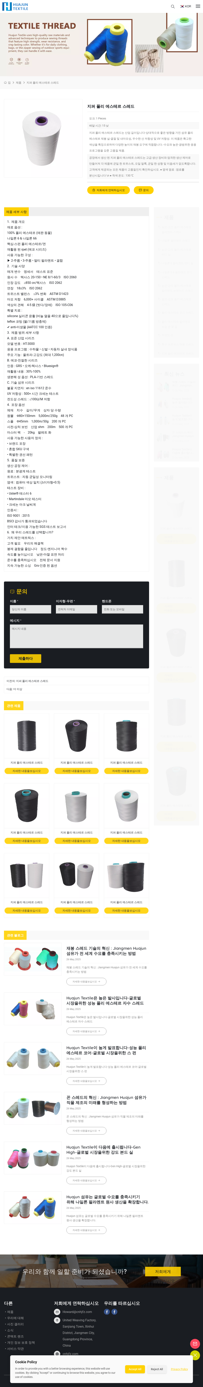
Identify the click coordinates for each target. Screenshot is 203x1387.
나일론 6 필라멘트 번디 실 (175, 263)
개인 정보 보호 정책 (19, 1346)
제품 (18, 82)
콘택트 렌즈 (14, 1339)
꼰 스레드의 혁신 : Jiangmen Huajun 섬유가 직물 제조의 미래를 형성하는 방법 (106, 1103)
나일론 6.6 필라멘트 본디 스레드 (175, 274)
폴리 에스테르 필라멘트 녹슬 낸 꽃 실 (174, 323)
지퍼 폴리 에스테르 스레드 (43, 82)
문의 (144, 190)
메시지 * (15, 624)
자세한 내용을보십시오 (26, 773)
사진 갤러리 (14, 1327)
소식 (8, 1333)
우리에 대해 (14, 1321)
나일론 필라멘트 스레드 (174, 240)
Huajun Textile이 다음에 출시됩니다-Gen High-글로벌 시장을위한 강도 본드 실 (103, 1153)
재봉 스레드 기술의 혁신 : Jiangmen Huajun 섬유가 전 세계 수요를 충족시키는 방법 (106, 954)
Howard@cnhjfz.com (77, 1315)
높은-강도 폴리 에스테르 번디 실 (174, 251)
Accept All (135, 1369)
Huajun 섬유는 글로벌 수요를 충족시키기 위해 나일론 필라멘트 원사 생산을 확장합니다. (107, 1202)
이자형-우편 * (65, 604)
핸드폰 (106, 604)
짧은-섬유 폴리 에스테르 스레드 (174, 300)
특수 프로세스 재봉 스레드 (176, 344)
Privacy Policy (179, 1369)
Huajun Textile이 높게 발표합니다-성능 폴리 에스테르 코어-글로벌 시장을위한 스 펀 (106, 1053)
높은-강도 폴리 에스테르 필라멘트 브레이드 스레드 (175, 287)
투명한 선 (165, 335)
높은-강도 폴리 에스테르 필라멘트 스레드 (174, 228)
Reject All (157, 1369)
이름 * (14, 604)
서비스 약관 (14, 1352)
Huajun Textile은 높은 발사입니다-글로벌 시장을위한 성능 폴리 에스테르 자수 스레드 (105, 1004)
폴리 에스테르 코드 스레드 (176, 313)
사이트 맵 (129, 1384)
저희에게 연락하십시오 (108, 190)
